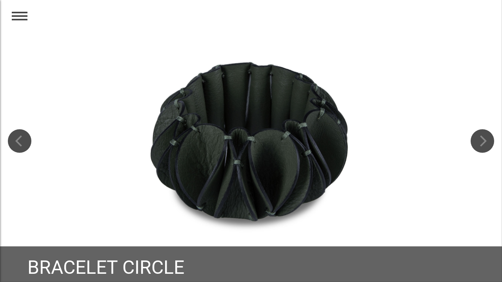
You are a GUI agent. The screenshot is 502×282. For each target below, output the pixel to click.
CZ (464, 20)
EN (481, 20)
